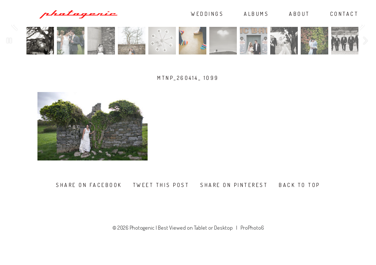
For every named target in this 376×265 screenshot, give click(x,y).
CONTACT (344, 14)
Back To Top (299, 185)
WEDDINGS (207, 14)
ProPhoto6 (252, 227)
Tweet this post (161, 185)
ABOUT (299, 14)
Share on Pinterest (234, 185)
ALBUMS (256, 14)
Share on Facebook (89, 185)
